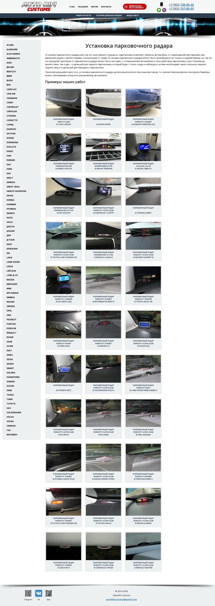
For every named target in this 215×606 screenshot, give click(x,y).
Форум (94, 7)
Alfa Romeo (13, 53)
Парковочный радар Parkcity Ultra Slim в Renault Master (143, 565)
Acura (10, 45)
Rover (10, 337)
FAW (9, 155)
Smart (10, 368)
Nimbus (11, 297)
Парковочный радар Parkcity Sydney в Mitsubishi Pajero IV (103, 299)
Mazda (10, 279)
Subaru (11, 381)
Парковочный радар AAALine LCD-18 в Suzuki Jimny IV (143, 166)
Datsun (11, 133)
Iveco (10, 222)
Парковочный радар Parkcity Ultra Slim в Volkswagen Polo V (103, 387)
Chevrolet (13, 107)
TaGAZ (10, 394)
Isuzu (10, 217)
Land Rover (13, 261)
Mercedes (12, 284)
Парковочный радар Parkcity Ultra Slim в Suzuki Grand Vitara (103, 476)
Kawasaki (12, 248)
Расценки (83, 7)
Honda (10, 200)
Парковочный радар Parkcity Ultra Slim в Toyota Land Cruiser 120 (63, 254)
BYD (9, 84)
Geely (10, 177)
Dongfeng (12, 142)
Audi (9, 62)
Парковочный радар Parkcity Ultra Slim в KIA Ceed (103, 432)
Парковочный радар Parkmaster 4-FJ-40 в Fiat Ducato (63, 210)
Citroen (11, 115)
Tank (10, 399)
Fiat (9, 164)
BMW (9, 76)
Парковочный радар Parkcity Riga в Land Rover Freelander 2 (143, 387)
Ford (9, 169)
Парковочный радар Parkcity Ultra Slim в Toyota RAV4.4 (103, 520)
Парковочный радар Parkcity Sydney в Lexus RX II (63, 565)
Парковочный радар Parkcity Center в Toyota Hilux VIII (143, 299)
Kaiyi (9, 244)
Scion (10, 346)
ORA (9, 315)
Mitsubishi (12, 292)
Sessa (10, 359)
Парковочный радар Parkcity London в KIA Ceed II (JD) (63, 299)
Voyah (10, 421)
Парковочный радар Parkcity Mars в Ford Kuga (63, 343)
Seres (10, 354)
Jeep (9, 235)
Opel (9, 310)
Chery (10, 102)
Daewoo (11, 129)
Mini (9, 288)
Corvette (12, 120)
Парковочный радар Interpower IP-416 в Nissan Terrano (103, 166)
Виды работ (133, 15)
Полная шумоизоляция (109, 15)
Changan (12, 98)
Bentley (11, 71)
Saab (9, 341)
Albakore (12, 49)
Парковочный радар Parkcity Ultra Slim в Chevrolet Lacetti (103, 210)
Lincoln (11, 270)
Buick (10, 80)
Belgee (10, 67)
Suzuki (10, 385)
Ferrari (11, 160)
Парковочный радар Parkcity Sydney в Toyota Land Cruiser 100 (63, 520)
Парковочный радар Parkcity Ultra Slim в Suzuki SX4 (143, 343)
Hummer (11, 204)
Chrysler (12, 111)
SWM (9, 390)
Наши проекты (83, 15)
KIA (8, 253)
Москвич (12, 434)
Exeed (10, 151)
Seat (9, 350)
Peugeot (11, 319)
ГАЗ (9, 430)
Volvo (10, 416)
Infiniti (11, 213)
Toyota (11, 403)
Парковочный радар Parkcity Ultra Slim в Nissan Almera (143, 520)
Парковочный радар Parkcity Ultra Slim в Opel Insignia (143, 432)
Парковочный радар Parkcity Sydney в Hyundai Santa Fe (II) (64, 476)
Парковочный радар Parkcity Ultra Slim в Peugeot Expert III (143, 254)
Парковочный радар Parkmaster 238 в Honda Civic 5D (63, 166)
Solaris (11, 372)
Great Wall (13, 186)
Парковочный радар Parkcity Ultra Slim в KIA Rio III (63, 432)
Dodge (10, 138)
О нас (72, 7)
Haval (10, 195)
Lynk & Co (12, 275)
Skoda (10, 363)
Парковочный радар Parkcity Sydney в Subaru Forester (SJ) (143, 121)
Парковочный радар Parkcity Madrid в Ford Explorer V (143, 476)
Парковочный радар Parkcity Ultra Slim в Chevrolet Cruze (103, 565)
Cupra (10, 124)
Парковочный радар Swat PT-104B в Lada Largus (63, 121)
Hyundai (11, 208)
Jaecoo (11, 226)
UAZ (9, 408)
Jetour (10, 239)
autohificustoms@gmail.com (121, 599)
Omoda (11, 306)
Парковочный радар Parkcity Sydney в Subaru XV (103, 343)
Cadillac (12, 89)
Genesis (11, 182)
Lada (9, 257)
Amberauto (13, 58)
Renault (11, 332)
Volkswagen (14, 412)
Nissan (10, 301)
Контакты (106, 7)
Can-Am (11, 93)
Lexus (10, 266)
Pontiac (11, 323)
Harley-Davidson (16, 191)
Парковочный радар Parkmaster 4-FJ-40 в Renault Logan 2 (103, 254)
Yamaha (11, 425)
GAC (9, 173)
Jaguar (11, 231)
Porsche (11, 328)
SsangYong (13, 377)
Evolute (11, 146)
